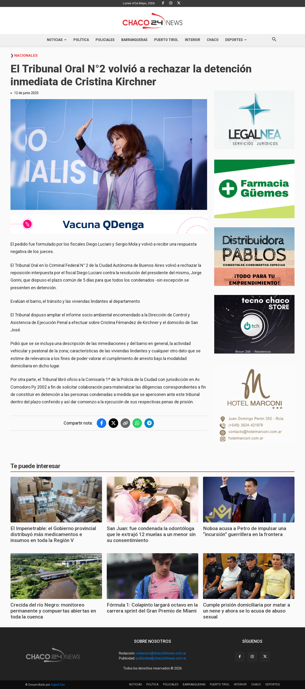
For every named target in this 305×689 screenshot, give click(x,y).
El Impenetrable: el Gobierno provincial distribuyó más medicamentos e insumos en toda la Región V (53, 534)
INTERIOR (192, 40)
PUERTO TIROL (166, 40)
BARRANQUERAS (134, 40)
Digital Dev (58, 684)
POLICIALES (105, 40)
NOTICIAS (56, 40)
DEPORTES (236, 40)
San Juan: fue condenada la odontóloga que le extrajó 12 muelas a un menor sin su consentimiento (151, 534)
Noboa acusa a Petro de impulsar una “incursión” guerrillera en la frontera (244, 531)
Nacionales (26, 55)
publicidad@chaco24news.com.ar (161, 658)
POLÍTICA (81, 40)
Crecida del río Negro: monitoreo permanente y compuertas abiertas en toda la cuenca (53, 611)
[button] (274, 40)
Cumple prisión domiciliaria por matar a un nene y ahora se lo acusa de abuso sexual (246, 611)
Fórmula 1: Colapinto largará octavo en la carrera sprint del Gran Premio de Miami (152, 608)
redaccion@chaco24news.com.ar (161, 653)
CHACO (213, 40)
